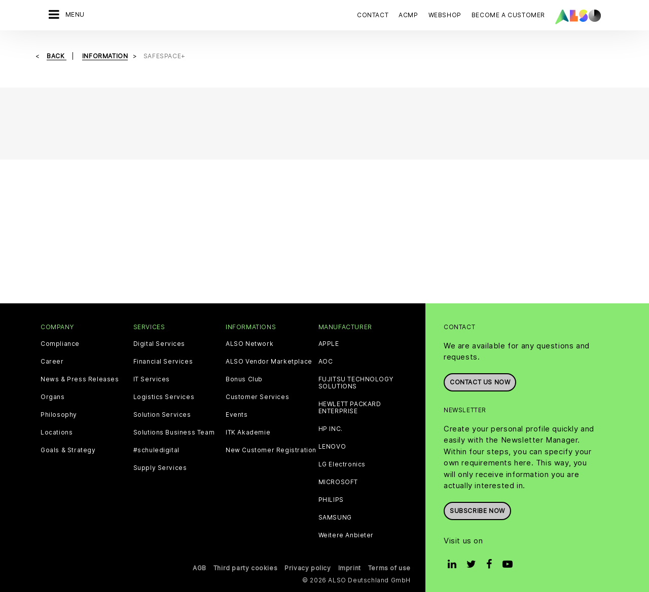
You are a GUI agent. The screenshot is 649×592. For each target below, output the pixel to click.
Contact (372, 15)
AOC (325, 361)
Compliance (60, 343)
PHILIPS (331, 499)
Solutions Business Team (174, 432)
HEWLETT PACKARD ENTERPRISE (349, 408)
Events (237, 414)
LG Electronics (342, 464)
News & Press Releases (80, 379)
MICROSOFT (338, 482)
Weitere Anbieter (346, 535)
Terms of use (389, 568)
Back (56, 56)
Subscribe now (477, 511)
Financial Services (163, 361)
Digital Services (159, 343)
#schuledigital (156, 450)
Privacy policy (307, 568)
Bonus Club (244, 379)
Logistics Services (164, 397)
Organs (53, 397)
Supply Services (160, 467)
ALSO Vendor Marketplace (269, 361)
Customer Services (257, 397)
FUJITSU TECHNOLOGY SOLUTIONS (355, 383)
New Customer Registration (271, 450)
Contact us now (480, 382)
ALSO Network (249, 343)
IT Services (151, 379)
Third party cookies (245, 568)
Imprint (349, 568)
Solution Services (162, 414)
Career (52, 361)
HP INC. (330, 428)
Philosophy (59, 414)
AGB (199, 568)
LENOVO (332, 446)
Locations (57, 432)
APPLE (328, 343)
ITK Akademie (248, 432)
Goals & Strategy (68, 450)
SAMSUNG (335, 517)
